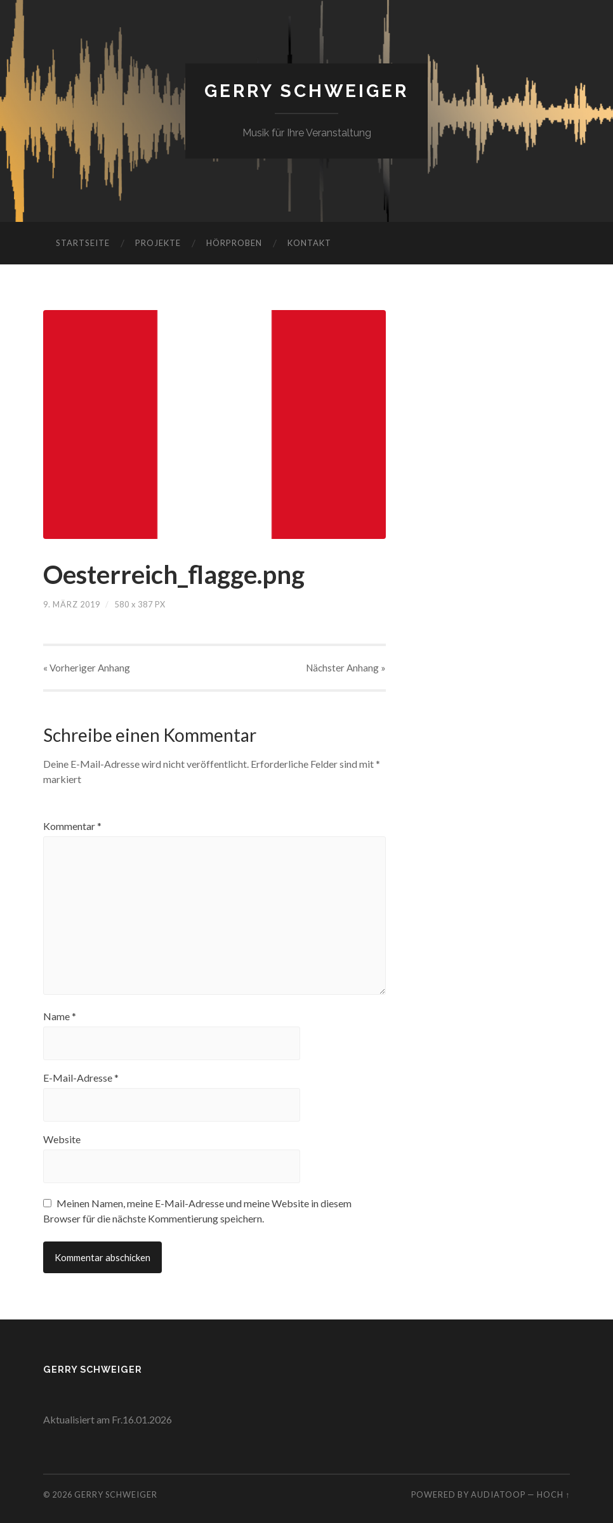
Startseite (83, 243)
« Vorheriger (86, 667)
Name (59, 1016)
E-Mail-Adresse (81, 1078)
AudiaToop (498, 1494)
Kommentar (72, 826)
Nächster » (346, 667)
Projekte (158, 243)
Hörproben (234, 243)
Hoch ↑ (553, 1494)
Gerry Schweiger (306, 91)
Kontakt (309, 243)
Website (62, 1139)
